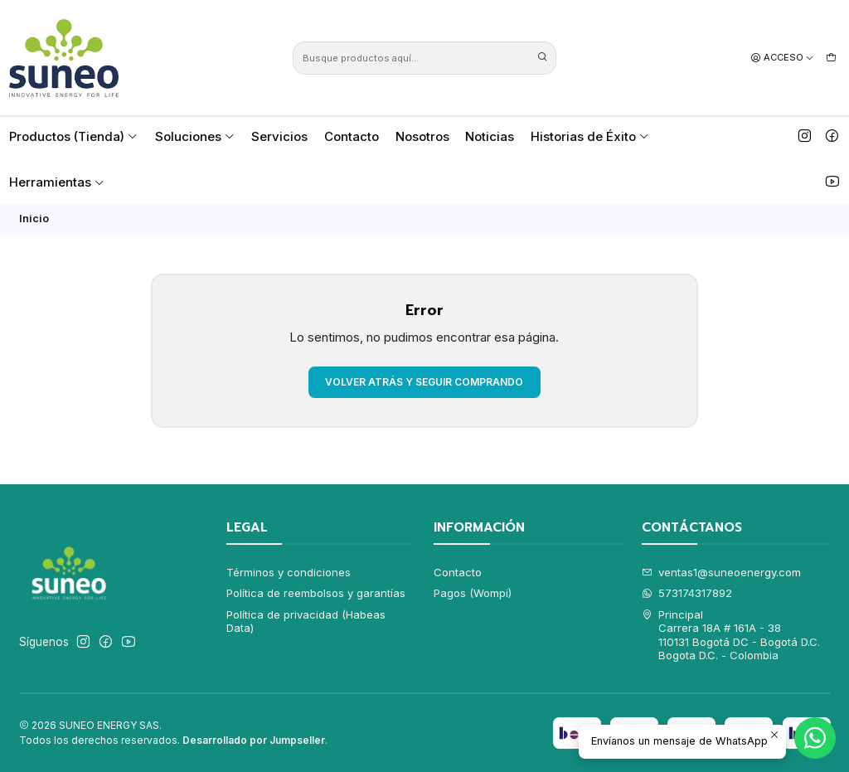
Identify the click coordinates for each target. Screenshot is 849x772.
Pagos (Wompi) (473, 593)
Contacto (351, 136)
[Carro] (831, 57)
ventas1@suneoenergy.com (722, 572)
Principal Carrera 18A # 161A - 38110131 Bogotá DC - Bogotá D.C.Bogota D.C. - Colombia (731, 635)
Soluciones (195, 136)
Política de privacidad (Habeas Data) (306, 621)
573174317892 (687, 593)
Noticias (489, 136)
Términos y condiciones (288, 572)
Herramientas (57, 182)
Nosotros (422, 136)
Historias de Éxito (590, 136)
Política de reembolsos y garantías (315, 593)
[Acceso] (782, 57)
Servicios (279, 136)
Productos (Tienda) (73, 136)
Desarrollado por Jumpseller (253, 740)
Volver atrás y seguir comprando (424, 382)
